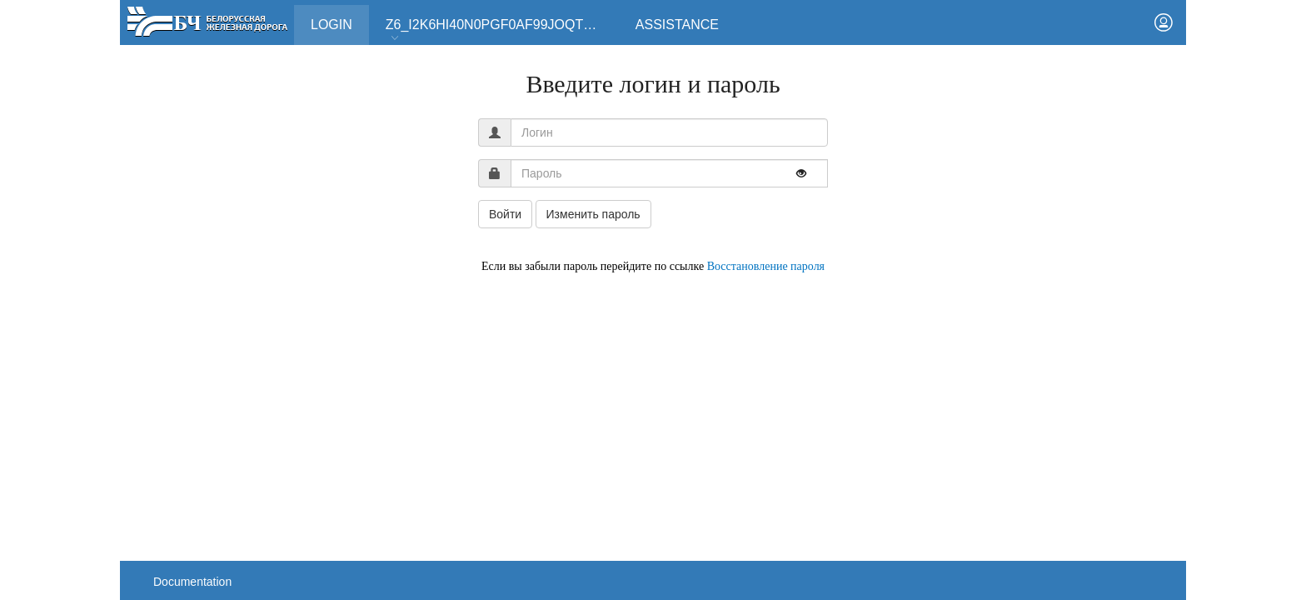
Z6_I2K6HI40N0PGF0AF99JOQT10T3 (500, 30)
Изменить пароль (593, 214)
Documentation (192, 581)
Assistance (677, 25)
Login (340, 18)
